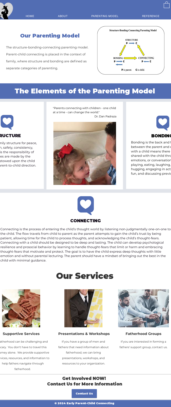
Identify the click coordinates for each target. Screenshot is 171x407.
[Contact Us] (84, 393)
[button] (167, 4)
